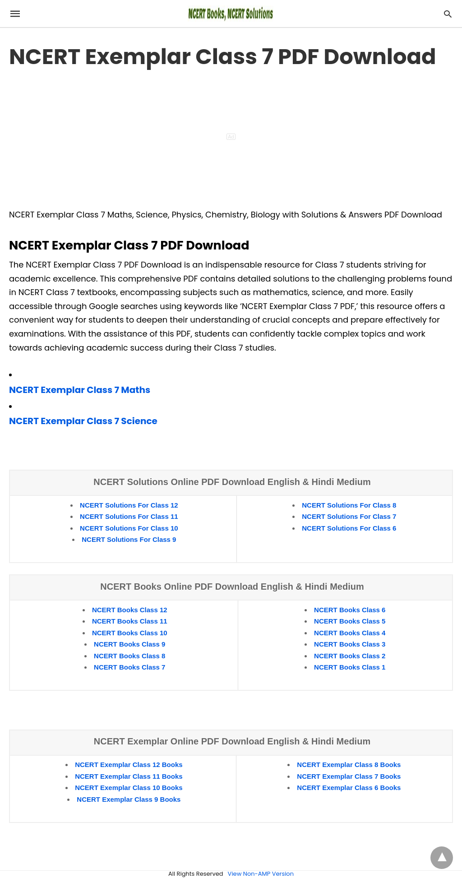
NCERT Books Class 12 (129, 610)
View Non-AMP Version (261, 873)
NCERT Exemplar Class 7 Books (349, 776)
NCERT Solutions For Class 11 (129, 516)
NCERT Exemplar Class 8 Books (349, 764)
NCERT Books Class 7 (129, 667)
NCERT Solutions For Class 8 (349, 505)
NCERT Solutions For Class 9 (129, 539)
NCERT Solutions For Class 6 (349, 528)
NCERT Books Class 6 (349, 610)
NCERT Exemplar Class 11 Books (128, 776)
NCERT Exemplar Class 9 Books (128, 799)
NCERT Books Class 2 (349, 656)
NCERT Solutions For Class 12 (129, 505)
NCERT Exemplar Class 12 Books (128, 764)
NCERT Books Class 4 (349, 633)
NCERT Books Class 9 (129, 644)
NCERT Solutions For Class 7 (349, 516)
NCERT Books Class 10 (129, 633)
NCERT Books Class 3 (349, 644)
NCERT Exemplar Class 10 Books (128, 787)
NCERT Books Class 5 (349, 621)
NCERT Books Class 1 (349, 667)
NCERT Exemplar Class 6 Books (349, 787)
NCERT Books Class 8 (129, 656)
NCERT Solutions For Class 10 (129, 528)
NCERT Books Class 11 (129, 621)
